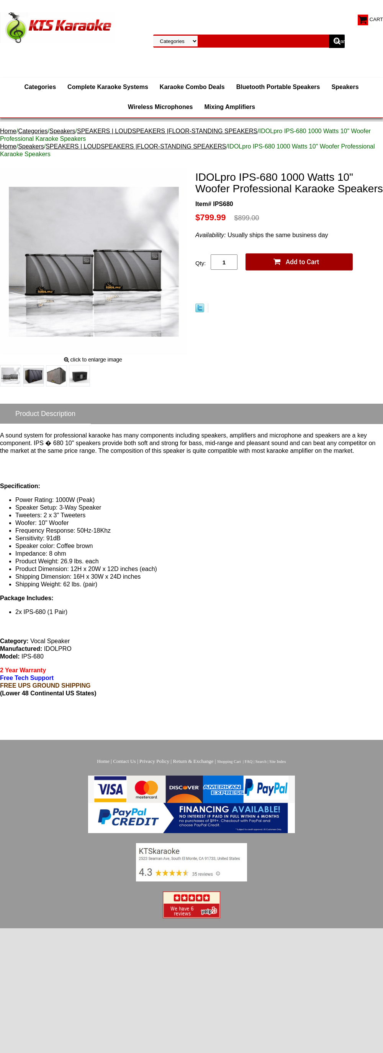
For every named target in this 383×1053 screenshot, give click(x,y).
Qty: (200, 263)
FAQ (249, 761)
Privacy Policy (154, 761)
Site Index (277, 761)
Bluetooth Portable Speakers (278, 87)
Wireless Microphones (160, 107)
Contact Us (124, 761)
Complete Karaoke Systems (107, 87)
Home (8, 131)
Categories (40, 87)
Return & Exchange (193, 761)
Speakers (344, 87)
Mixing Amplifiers (229, 107)
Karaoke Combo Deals (192, 87)
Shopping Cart (229, 761)
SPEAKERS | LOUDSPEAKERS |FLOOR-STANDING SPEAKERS (167, 131)
